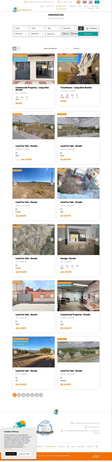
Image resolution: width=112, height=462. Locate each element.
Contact (90, 8)
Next (52, 69)
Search (88, 34)
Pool (65, 34)
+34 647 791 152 (65, 2)
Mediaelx (95, 458)
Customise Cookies (24, 454)
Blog (86, 6)
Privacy (50, 457)
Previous (15, 69)
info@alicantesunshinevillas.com (39, 2)
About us (50, 6)
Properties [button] (61, 6)
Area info (95, 6)
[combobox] (21, 28)
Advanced (91, 28)
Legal (42, 457)
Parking (74, 34)
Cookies (58, 457)
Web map (66, 457)
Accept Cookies (11, 454)
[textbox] (22, 28)
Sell (80, 6)
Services (72, 6)
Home (42, 6)
